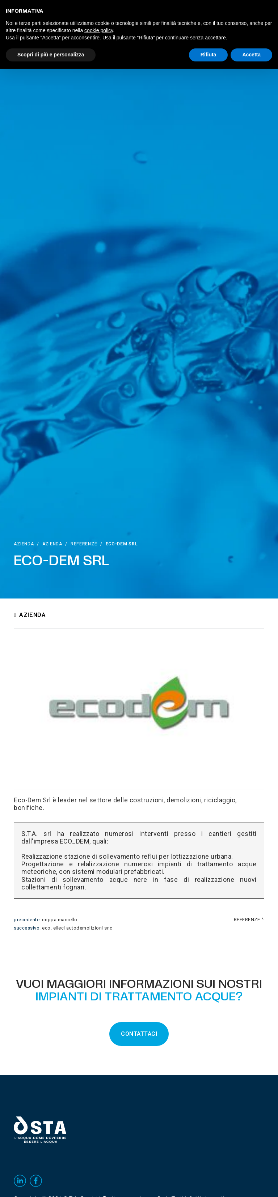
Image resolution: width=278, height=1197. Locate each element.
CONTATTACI (139, 1034)
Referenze (84, 544)
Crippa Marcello (59, 920)
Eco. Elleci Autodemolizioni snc (77, 928)
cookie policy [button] (98, 30)
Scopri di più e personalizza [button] (50, 54)
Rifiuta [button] (208, 54)
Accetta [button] (251, 54)
